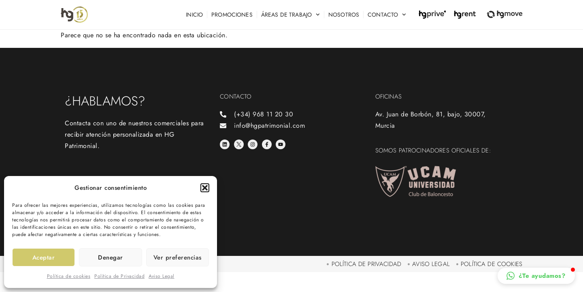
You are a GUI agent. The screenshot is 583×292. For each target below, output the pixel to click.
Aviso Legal (161, 276)
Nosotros (343, 15)
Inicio (194, 15)
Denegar (110, 257)
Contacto (387, 15)
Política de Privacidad (119, 276)
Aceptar (43, 257)
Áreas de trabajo (290, 15)
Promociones (232, 15)
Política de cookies (69, 276)
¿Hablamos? (105, 101)
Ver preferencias (177, 257)
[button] (205, 188)
